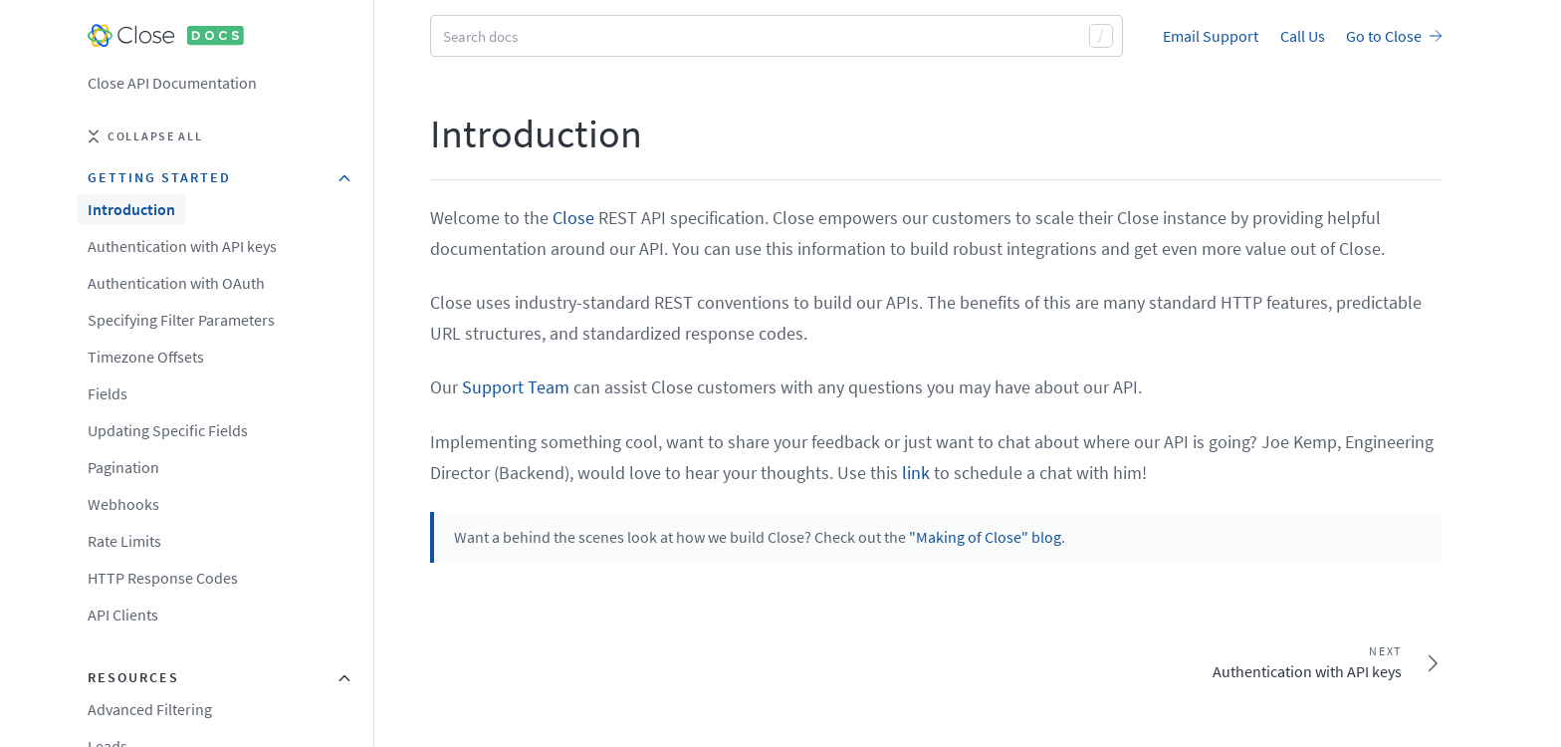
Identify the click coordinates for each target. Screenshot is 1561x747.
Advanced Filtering (150, 709)
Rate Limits (124, 541)
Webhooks (123, 504)
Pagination (123, 467)
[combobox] (776, 36)
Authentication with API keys (182, 246)
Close (573, 217)
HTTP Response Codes (163, 578)
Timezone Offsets (146, 357)
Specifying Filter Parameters (181, 320)
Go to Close (1394, 36)
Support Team (515, 386)
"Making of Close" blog (985, 537)
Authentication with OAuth (176, 283)
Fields (107, 393)
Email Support (1210, 36)
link (916, 472)
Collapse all (145, 135)
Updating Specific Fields (168, 430)
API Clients (123, 614)
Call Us (1302, 36)
